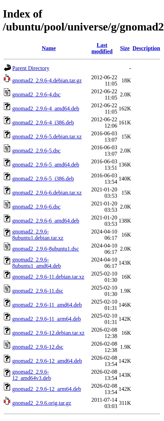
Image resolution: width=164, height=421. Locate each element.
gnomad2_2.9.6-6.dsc (36, 207)
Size (125, 48)
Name (49, 48)
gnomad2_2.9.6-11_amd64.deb (47, 305)
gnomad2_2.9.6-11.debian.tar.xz (48, 277)
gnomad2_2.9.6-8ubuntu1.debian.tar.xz (37, 235)
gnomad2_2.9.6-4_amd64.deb (45, 108)
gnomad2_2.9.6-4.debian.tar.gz (47, 80)
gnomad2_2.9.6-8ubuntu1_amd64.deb (36, 263)
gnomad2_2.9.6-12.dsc (37, 347)
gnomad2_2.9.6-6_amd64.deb (45, 221)
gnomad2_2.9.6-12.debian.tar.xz (48, 333)
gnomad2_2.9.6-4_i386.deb (43, 122)
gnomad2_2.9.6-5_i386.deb (43, 179)
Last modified (101, 48)
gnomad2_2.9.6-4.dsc (36, 94)
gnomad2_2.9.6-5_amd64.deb (45, 165)
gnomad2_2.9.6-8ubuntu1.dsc (45, 249)
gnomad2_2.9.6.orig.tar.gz (41, 403)
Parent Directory (30, 68)
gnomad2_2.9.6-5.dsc (36, 151)
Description (146, 48)
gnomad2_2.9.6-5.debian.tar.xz (47, 137)
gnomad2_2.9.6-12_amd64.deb (47, 361)
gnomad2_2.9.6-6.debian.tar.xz (47, 193)
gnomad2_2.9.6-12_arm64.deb (46, 389)
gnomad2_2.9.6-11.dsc (37, 291)
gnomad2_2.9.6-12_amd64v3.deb (31, 375)
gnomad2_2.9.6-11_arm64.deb (46, 319)
